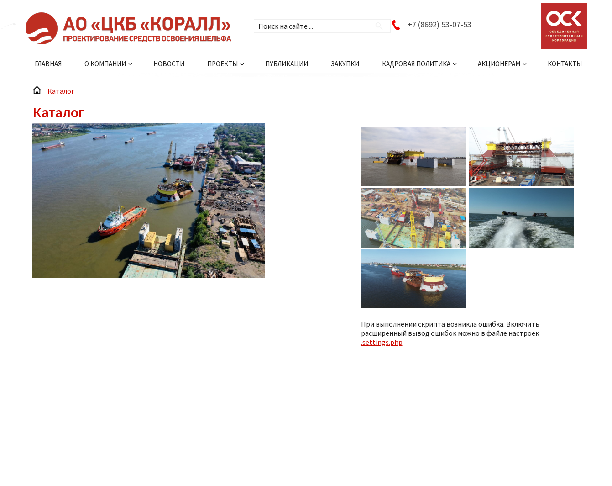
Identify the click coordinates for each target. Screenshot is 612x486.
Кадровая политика (416, 63)
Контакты (565, 63)
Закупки (345, 63)
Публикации (286, 63)
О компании (105, 63)
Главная (48, 63)
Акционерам (499, 63)
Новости (168, 63)
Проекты (222, 63)
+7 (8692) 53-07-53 (439, 24)
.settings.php (382, 342)
